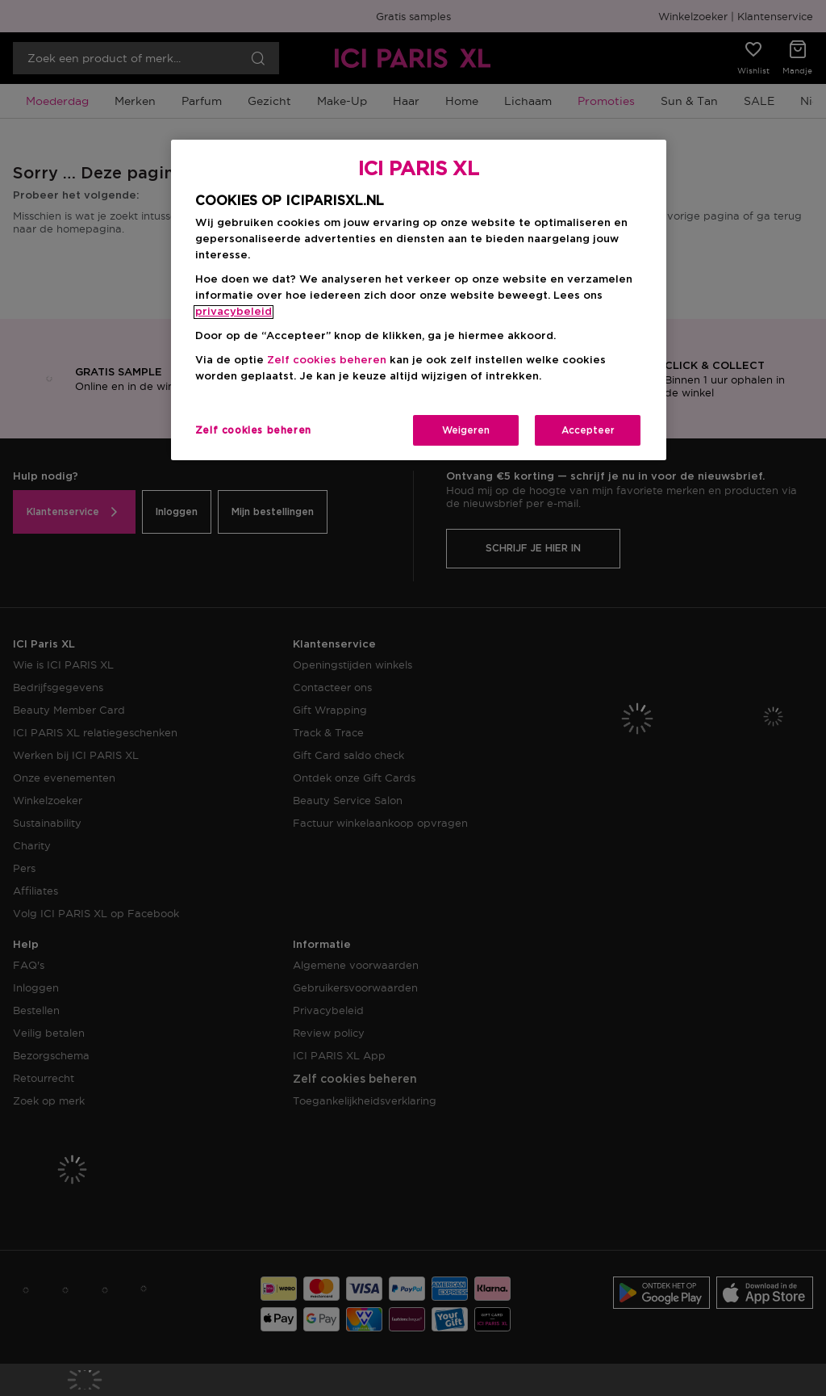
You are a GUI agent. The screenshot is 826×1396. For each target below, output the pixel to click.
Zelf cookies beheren (326, 360)
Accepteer (588, 430)
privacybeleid (233, 312)
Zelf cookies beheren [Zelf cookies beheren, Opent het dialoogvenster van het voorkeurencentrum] (253, 430)
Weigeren (466, 430)
